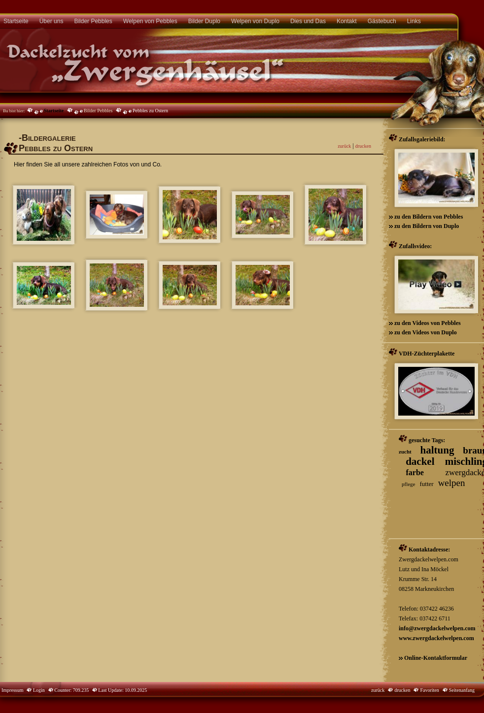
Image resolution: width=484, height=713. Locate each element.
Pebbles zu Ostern (150, 110)
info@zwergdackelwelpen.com (437, 628)
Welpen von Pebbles (150, 21)
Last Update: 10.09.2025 (122, 690)
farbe (415, 472)
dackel (420, 461)
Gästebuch (382, 21)
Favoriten (429, 690)
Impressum (12, 690)
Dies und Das (308, 21)
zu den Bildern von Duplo (426, 226)
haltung (437, 450)
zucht (405, 451)
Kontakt (347, 21)
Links (414, 21)
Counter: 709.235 (75, 690)
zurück (344, 146)
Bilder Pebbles (93, 21)
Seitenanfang (462, 690)
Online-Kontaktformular (435, 657)
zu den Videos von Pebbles (427, 323)
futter (426, 483)
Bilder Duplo (204, 21)
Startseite (54, 110)
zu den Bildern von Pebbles (428, 216)
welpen (451, 483)
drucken (363, 146)
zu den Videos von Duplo (425, 332)
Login (38, 690)
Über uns (51, 21)
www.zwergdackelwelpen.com (436, 638)
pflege (408, 484)
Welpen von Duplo (255, 21)
